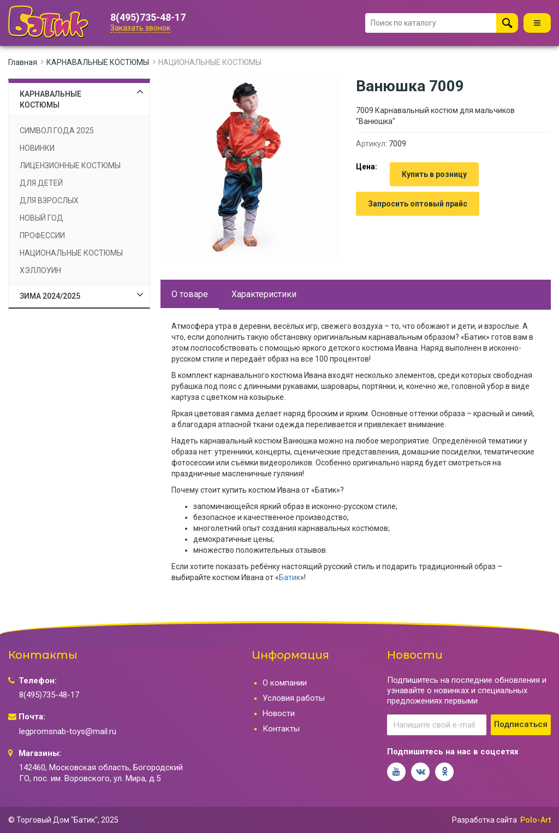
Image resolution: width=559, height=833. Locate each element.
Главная (22, 62)
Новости (279, 713)
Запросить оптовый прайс (417, 203)
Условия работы (294, 698)
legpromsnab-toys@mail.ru (67, 731)
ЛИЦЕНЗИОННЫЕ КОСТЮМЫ (70, 165)
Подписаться (521, 724)
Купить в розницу (434, 174)
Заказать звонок (140, 27)
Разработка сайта (484, 820)
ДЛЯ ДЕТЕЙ (41, 183)
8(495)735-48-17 (148, 17)
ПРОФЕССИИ (42, 235)
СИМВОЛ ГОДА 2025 (57, 130)
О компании (285, 683)
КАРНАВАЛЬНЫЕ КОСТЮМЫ (97, 62)
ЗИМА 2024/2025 (50, 296)
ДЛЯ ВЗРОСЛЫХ (49, 200)
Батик (289, 577)
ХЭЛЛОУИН (40, 270)
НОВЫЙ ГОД (41, 218)
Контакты (281, 729)
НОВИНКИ (37, 148)
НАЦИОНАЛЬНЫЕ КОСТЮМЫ (209, 62)
